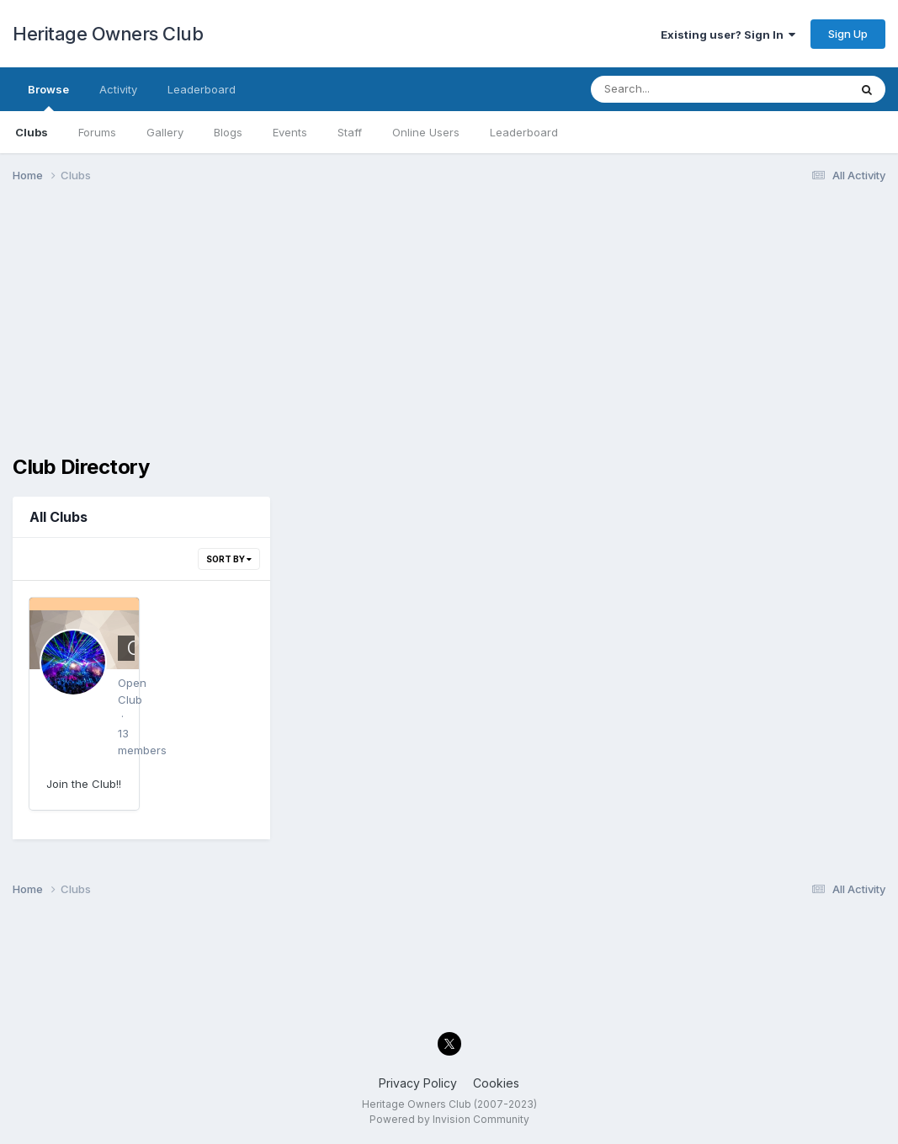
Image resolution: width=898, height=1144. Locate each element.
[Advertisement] (449, 326)
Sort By (229, 559)
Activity (118, 89)
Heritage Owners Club (108, 34)
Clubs (31, 132)
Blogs (228, 132)
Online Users (426, 132)
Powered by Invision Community (449, 1119)
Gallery (164, 132)
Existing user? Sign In (728, 34)
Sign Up (848, 33)
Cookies (496, 1083)
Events (290, 132)
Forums (97, 132)
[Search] (674, 89)
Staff (349, 132)
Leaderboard (524, 132)
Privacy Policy (418, 1083)
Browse (48, 96)
